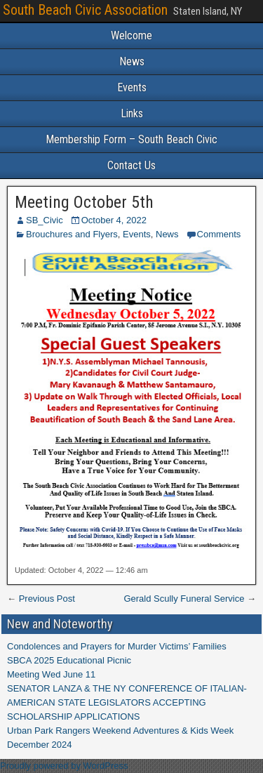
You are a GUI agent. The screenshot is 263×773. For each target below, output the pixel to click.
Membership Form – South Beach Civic (131, 139)
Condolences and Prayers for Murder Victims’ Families (117, 646)
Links (132, 113)
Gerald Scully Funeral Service (183, 598)
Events (132, 87)
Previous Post (47, 598)
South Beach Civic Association (85, 9)
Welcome (131, 35)
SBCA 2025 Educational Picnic (69, 660)
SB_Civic (44, 220)
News (131, 61)
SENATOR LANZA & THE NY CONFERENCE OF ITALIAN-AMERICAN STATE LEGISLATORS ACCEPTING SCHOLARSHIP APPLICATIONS (127, 702)
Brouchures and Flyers (72, 234)
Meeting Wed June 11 (51, 674)
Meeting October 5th (84, 202)
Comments (219, 234)
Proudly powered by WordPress (64, 765)
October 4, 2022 (114, 220)
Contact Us (131, 165)
